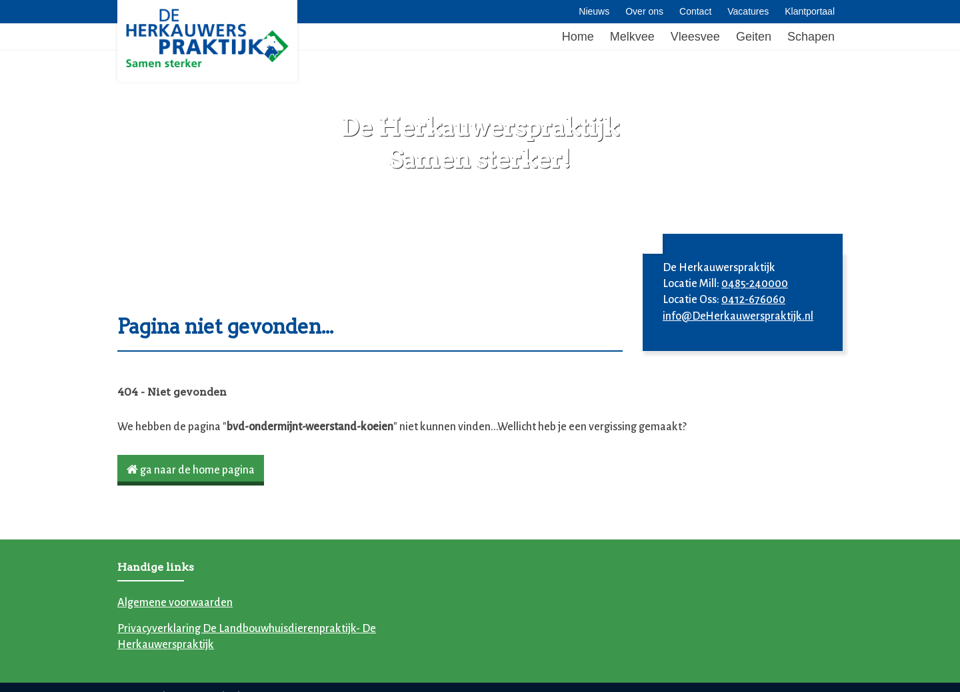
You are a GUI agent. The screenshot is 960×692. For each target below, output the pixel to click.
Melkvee (632, 36)
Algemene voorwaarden (175, 603)
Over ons (644, 11)
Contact (695, 11)
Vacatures (748, 11)
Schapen (811, 36)
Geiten (753, 36)
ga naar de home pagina (191, 470)
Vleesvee (695, 36)
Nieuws (594, 11)
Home (578, 36)
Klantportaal (810, 11)
